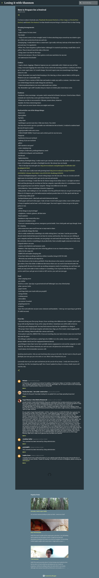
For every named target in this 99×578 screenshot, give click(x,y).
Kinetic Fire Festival (32, 22)
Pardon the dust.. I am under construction (35, 391)
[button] (19, 15)
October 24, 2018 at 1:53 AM (36, 447)
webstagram (26, 460)
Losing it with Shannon (19, 2)
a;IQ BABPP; (26, 447)
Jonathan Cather (27, 439)
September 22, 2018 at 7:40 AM (40, 439)
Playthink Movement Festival (48, 20)
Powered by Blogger (49, 576)
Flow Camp (63, 20)
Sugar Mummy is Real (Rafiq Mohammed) (34, 400)
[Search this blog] (89, 3)
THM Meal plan (35, 559)
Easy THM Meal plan (36, 532)
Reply (24, 388)
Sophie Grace (26, 455)
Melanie (24, 380)
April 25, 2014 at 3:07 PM (53, 391)
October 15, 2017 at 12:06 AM (54, 399)
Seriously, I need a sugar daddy (39, 511)
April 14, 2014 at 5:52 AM (33, 380)
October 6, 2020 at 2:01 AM (37, 455)
